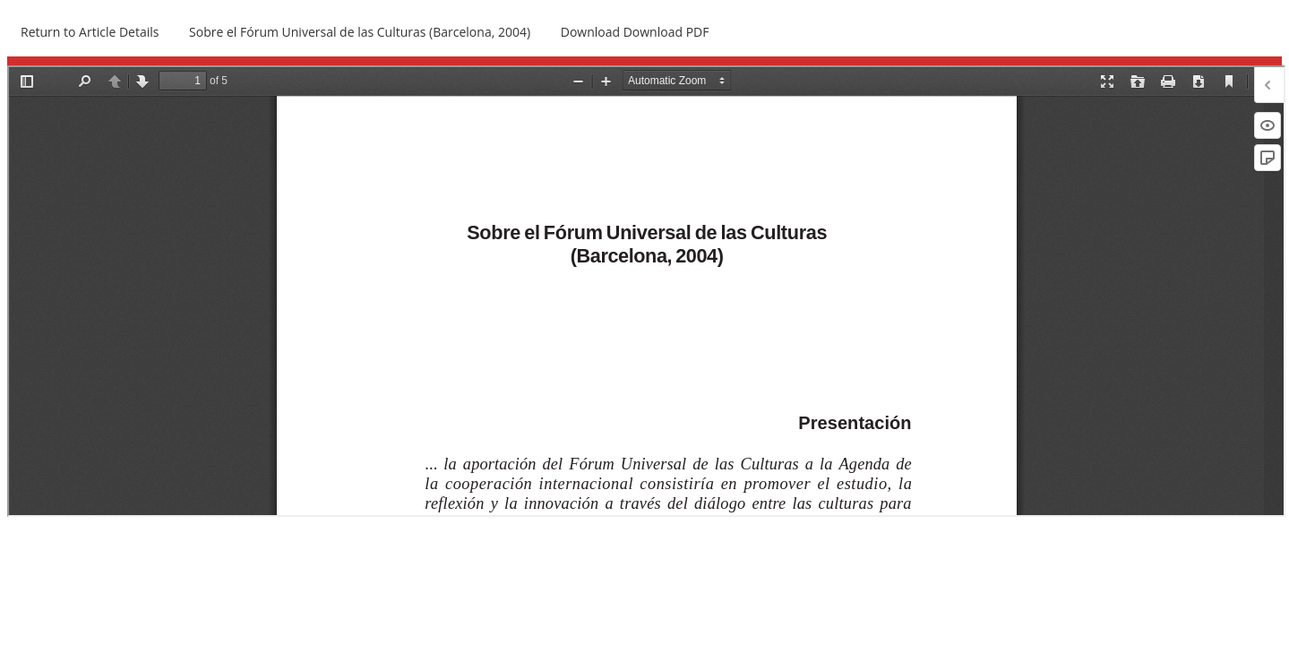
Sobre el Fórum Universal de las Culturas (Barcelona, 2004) (359, 31)
